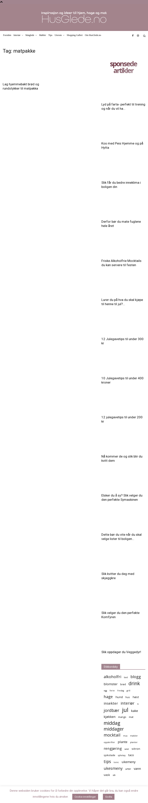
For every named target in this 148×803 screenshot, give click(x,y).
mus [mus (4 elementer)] (125, 735)
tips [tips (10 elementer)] (107, 761)
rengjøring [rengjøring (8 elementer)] (113, 748)
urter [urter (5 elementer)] (128, 769)
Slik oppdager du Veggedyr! (121, 652)
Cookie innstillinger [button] (85, 796)
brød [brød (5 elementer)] (123, 684)
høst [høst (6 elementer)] (136, 697)
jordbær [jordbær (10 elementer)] (111, 710)
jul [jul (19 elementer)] (125, 710)
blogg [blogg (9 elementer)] (135, 677)
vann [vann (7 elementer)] (137, 768)
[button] (144, 36)
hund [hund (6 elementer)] (119, 697)
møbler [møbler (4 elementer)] (134, 735)
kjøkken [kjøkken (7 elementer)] (109, 717)
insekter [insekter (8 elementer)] (111, 703)
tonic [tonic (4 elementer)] (116, 762)
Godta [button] (108, 796)
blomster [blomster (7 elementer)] (111, 684)
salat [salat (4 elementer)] (126, 749)
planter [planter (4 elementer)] (134, 742)
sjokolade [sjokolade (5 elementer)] (109, 755)
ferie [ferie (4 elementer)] (112, 690)
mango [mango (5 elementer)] (122, 717)
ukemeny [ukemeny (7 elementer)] (128, 762)
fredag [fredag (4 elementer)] (120, 690)
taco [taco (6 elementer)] (131, 755)
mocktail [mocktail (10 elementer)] (112, 735)
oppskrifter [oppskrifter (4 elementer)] (109, 742)
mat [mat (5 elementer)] (131, 717)
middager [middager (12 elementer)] (114, 729)
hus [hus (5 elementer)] (127, 697)
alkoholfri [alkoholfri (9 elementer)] (112, 677)
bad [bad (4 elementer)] (126, 677)
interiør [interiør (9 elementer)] (128, 703)
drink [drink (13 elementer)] (134, 683)
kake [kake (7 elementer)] (134, 711)
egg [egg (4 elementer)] (105, 690)
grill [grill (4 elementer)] (128, 690)
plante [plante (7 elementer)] (122, 742)
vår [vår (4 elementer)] (114, 775)
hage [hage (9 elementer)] (108, 697)
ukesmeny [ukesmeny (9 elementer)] (113, 768)
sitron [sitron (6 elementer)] (136, 749)
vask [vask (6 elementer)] (107, 775)
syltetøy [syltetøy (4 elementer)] (121, 755)
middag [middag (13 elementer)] (112, 723)
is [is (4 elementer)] (138, 704)
